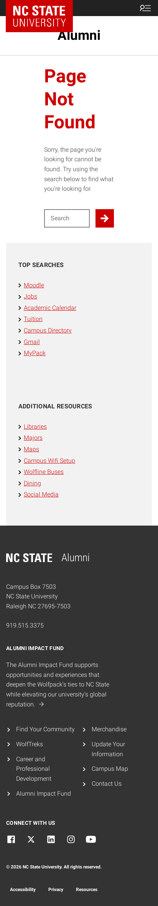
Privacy (55, 889)
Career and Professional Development (33, 768)
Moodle (34, 285)
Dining (32, 483)
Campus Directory (48, 330)
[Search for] (67, 218)
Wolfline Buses (44, 471)
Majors (33, 437)
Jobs (30, 296)
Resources (86, 889)
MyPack (35, 353)
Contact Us (107, 783)
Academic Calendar (50, 307)
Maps (31, 449)
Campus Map (110, 768)
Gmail (32, 342)
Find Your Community (45, 729)
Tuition (33, 319)
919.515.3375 (25, 625)
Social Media (41, 494)
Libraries (35, 426)
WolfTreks (29, 744)
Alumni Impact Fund (43, 793)
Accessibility (23, 889)
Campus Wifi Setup (49, 460)
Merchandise (109, 729)
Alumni (79, 35)
